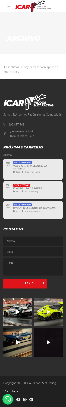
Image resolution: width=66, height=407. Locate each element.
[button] (7, 399)
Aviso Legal (12, 391)
